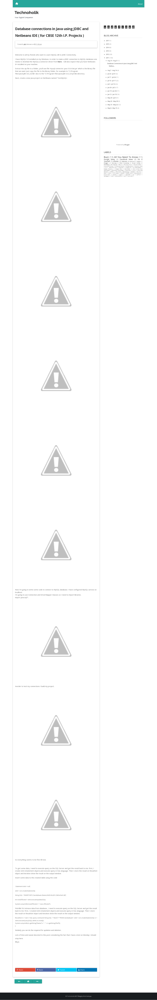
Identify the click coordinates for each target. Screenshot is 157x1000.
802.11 (120, 164)
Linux (134, 170)
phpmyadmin (118, 176)
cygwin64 (127, 174)
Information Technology (117, 170)
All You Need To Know (126, 157)
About (140, 4)
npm (112, 176)
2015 (108, 44)
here (60, 61)
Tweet (61, 970)
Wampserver (137, 173)
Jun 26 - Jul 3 (112, 87)
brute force (107, 174)
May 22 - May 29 (113, 101)
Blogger (127, 145)
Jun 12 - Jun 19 (112, 94)
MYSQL (112, 172)
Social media (136, 163)
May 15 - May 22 (113, 105)
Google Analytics (108, 169)
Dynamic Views (138, 166)
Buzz (106, 157)
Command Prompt (108, 166)
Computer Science (119, 166)
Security (139, 172)
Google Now (118, 169)
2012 (108, 54)
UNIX (109, 173)
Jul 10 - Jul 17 (112, 81)
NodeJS (133, 172)
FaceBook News (126, 159)
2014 (108, 47)
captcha (115, 174)
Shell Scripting (124, 163)
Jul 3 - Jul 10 (111, 84)
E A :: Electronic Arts (111, 167)
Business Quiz (128, 164)
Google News (109, 159)
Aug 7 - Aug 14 (112, 70)
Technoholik (27, 12)
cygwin (121, 174)
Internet (124, 161)
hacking (106, 164)
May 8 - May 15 (112, 108)
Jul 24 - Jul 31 (112, 74)
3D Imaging (114, 164)
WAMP (122, 173)
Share (20, 970)
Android (132, 161)
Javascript (128, 170)
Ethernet (121, 167)
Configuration (129, 166)
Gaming (114, 163)
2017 (108, 41)
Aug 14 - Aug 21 (113, 61)
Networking (126, 172)
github (139, 174)
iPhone (115, 161)
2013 (108, 51)
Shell (105, 173)
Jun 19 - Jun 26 (112, 91)
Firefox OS (128, 167)
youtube (130, 176)
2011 (108, 58)
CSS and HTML (137, 164)
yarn (125, 176)
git (133, 174)
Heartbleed (127, 169)
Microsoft (118, 172)
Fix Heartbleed (137, 167)
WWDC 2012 (129, 173)
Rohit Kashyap (87, 996)
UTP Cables (116, 173)
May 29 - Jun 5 (112, 98)
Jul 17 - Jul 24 (112, 77)
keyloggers (106, 176)
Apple (139, 161)
